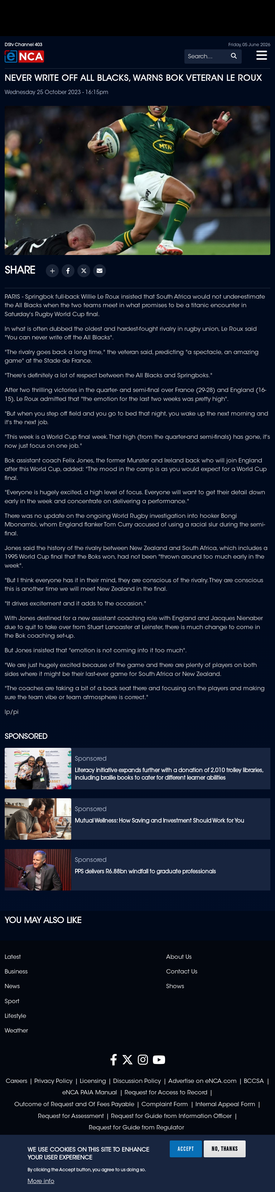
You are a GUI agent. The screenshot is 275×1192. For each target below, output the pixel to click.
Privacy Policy (53, 1081)
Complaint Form (164, 1105)
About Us (179, 957)
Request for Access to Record (166, 1093)
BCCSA (254, 1081)
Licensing (93, 1081)
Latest (13, 957)
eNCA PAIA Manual (89, 1093)
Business (16, 972)
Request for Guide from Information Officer (171, 1116)
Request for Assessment (71, 1116)
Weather (16, 1031)
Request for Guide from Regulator (136, 1128)
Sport (12, 1002)
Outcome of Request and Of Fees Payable (74, 1105)
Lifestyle (15, 1016)
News (12, 987)
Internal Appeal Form (225, 1105)
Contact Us (181, 972)
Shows (175, 987)
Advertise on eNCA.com (202, 1081)
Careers (16, 1081)
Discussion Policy (137, 1081)
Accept (186, 1148)
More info (41, 1181)
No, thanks (225, 1148)
